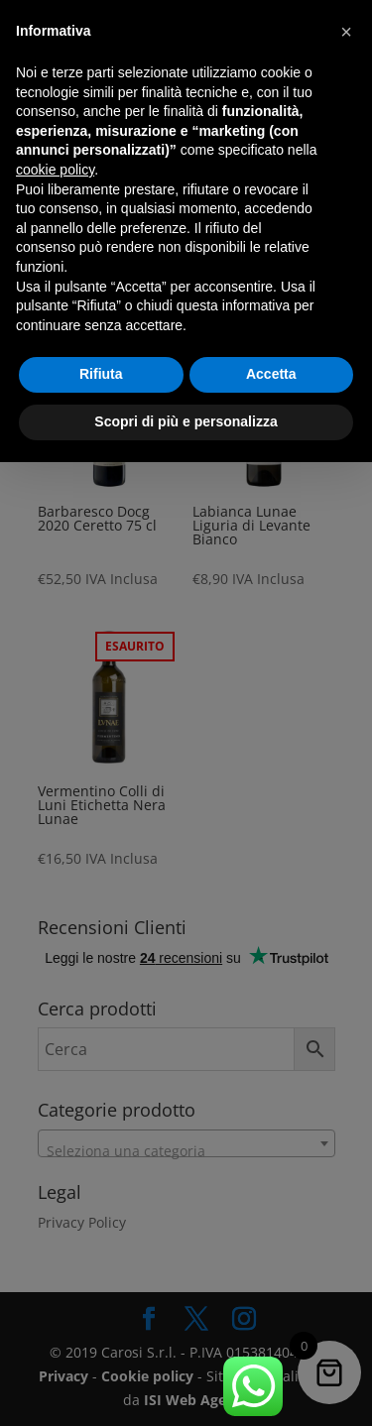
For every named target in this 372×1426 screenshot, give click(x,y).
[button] (346, 32)
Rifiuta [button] (101, 374)
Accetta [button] (271, 374)
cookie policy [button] (55, 170)
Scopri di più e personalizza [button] (185, 421)
